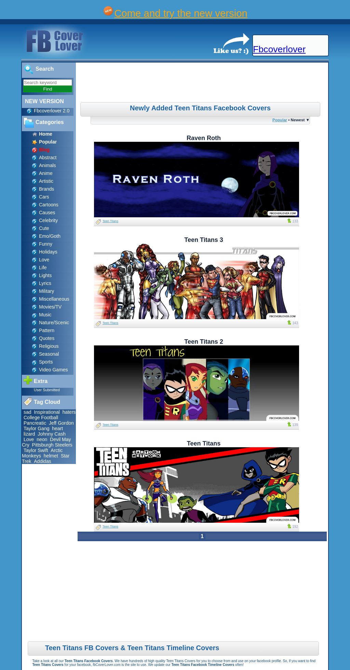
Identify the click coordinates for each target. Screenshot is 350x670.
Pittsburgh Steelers (52, 445)
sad (27, 412)
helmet (51, 456)
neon (42, 439)
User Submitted (47, 390)
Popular (279, 120)
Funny (45, 244)
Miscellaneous (54, 299)
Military (46, 291)
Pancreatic (35, 423)
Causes (47, 212)
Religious (49, 346)
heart (57, 428)
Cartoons (48, 204)
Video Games (53, 369)
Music (45, 314)
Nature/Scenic (54, 322)
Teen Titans (110, 221)
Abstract (47, 157)
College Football (41, 417)
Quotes (46, 338)
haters (69, 412)
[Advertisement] (203, 83)
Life (43, 267)
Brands (46, 189)
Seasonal (49, 354)
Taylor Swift (36, 450)
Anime (46, 173)
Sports (46, 362)
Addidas (42, 461)
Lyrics (45, 283)
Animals (47, 165)
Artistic (46, 181)
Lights (45, 275)
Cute (44, 228)
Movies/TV (50, 307)
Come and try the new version (180, 13)
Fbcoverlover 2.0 (51, 110)
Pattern (46, 330)
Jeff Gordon (61, 423)
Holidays (48, 252)
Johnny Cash (52, 434)
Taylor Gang (36, 428)
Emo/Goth (49, 236)
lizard (29, 434)
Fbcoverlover (279, 49)
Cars (44, 197)
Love (44, 259)
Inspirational (47, 412)
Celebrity (48, 220)
